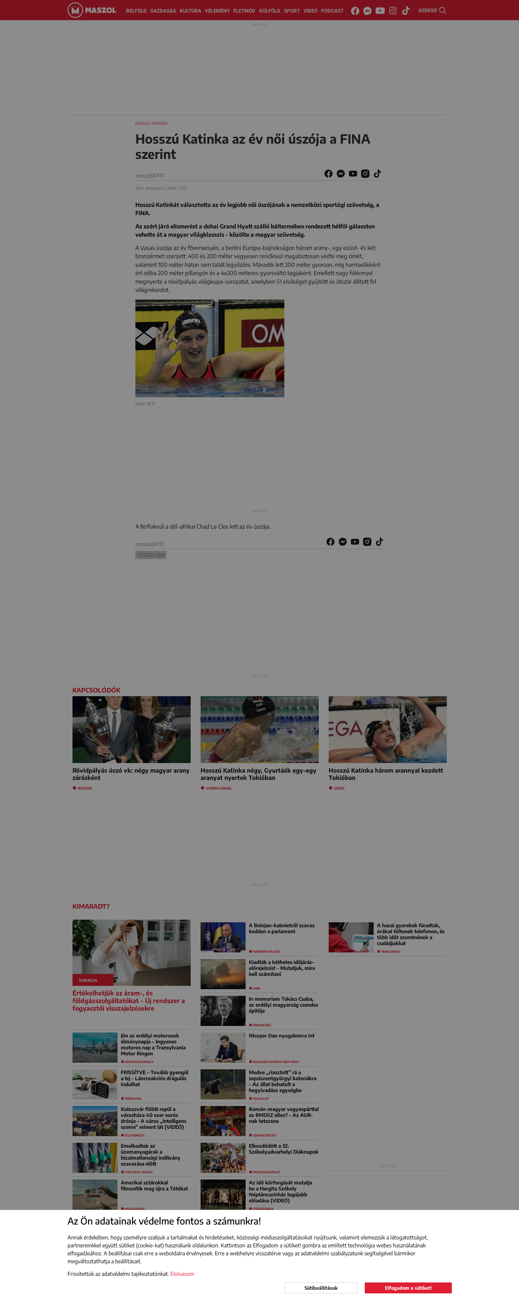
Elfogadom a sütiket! (408, 1288)
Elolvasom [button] (182, 1274)
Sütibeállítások (321, 1288)
